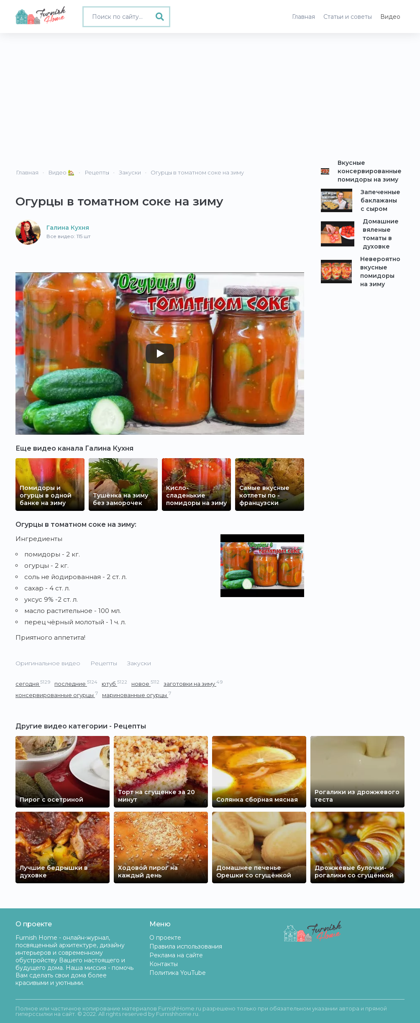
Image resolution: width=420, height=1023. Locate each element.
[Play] (160, 354)
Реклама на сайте (176, 955)
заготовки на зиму (193, 683)
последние (75, 683)
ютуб (114, 683)
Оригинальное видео (47, 663)
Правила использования (185, 946)
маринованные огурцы (136, 694)
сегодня (32, 683)
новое (145, 683)
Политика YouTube (177, 973)
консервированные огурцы (56, 694)
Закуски (139, 663)
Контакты (163, 964)
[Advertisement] (210, 95)
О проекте (165, 937)
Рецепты (103, 663)
